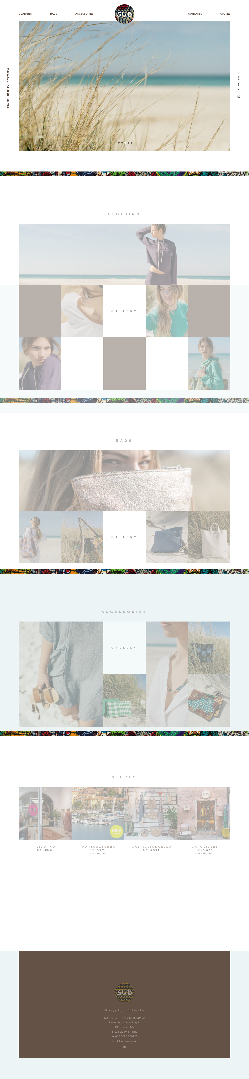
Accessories (84, 14)
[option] (124, 86)
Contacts (195, 14)
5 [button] (131, 143)
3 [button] (125, 143)
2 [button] (122, 143)
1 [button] (118, 143)
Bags (53, 14)
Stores (225, 14)
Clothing (25, 14)
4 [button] (128, 143)
